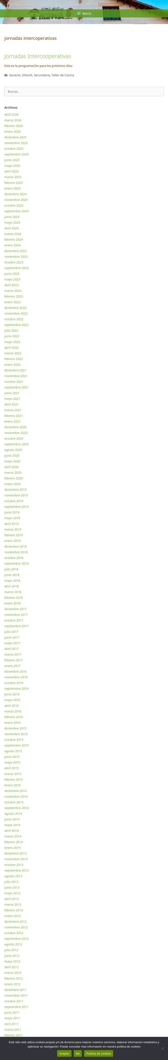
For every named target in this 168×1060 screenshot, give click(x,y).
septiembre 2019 (16, 507)
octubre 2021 (13, 381)
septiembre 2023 (16, 268)
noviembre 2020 (16, 433)
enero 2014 (12, 848)
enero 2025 (12, 188)
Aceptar (64, 1053)
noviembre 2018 (16, 552)
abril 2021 (11, 404)
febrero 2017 (13, 660)
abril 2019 (11, 524)
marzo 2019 (12, 529)
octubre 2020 (13, 438)
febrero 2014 (13, 842)
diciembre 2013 (15, 853)
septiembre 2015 (16, 745)
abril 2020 (11, 467)
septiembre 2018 (16, 563)
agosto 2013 (13, 876)
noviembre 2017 (16, 615)
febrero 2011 (13, 1035)
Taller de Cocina (63, 75)
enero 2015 (12, 785)
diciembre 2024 (15, 194)
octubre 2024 (13, 205)
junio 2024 (11, 217)
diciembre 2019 (15, 489)
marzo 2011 (12, 1029)
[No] (162, 1048)
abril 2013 (11, 899)
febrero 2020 (13, 478)
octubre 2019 (13, 501)
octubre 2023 (13, 262)
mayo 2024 (12, 222)
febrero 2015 (13, 779)
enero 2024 (12, 245)
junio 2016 (11, 694)
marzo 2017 (12, 654)
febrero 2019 (13, 535)
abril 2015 (11, 768)
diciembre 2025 (15, 137)
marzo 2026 (12, 120)
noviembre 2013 (16, 859)
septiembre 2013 (16, 870)
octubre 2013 (13, 865)
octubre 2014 (13, 802)
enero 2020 (12, 484)
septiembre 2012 (16, 938)
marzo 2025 (12, 177)
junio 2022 (11, 336)
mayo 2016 (12, 700)
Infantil (27, 75)
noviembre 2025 (16, 143)
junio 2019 (11, 512)
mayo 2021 (12, 399)
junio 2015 (11, 757)
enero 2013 (12, 916)
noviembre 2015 (16, 734)
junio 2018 (11, 575)
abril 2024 (11, 228)
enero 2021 (12, 421)
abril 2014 (11, 831)
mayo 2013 (12, 893)
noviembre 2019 (16, 495)
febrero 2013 (13, 910)
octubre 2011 (13, 1001)
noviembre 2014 (16, 796)
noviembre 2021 (16, 376)
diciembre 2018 (15, 546)
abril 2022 (11, 347)
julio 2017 (11, 632)
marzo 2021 (12, 410)
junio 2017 (11, 637)
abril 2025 (11, 171)
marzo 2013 (12, 904)
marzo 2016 (12, 711)
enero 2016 (12, 723)
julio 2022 (11, 330)
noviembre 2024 (16, 200)
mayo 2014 (12, 825)
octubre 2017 (13, 620)
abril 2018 (11, 586)
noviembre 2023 (16, 256)
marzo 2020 (12, 472)
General (14, 75)
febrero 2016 (13, 717)
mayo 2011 (12, 1018)
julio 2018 (11, 569)
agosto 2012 (13, 944)
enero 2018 (12, 603)
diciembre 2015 (15, 728)
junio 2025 (11, 160)
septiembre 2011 (16, 1007)
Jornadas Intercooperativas (37, 56)
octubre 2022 (13, 319)
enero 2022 (12, 364)
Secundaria (42, 75)
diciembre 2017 (15, 609)
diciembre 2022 (15, 308)
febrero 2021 (13, 416)
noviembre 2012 (16, 927)
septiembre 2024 (16, 211)
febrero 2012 (13, 978)
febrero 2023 (13, 296)
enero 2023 (12, 302)
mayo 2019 (12, 518)
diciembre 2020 (15, 427)
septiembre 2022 (16, 325)
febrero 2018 (13, 597)
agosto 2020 (13, 450)
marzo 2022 (12, 353)
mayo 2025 (12, 166)
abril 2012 (11, 967)
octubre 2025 (13, 148)
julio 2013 (11, 882)
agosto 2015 (13, 751)
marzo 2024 (12, 234)
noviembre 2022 (16, 313)
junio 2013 (11, 887)
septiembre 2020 (16, 444)
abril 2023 (11, 285)
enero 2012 (12, 984)
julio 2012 (11, 950)
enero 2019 (12, 541)
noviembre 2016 (16, 677)
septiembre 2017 (16, 626)
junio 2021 (11, 393)
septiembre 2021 (16, 387)
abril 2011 (11, 1024)
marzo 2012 (12, 973)
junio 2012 (11, 956)
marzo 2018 (12, 592)
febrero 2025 (13, 183)
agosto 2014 (13, 813)
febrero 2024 (13, 239)
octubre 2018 (13, 558)
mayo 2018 (12, 580)
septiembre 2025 (16, 154)
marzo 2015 (12, 774)
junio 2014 (11, 819)
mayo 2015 (12, 762)
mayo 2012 (12, 961)
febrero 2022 (13, 359)
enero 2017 (12, 666)
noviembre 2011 (16, 995)
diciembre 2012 (15, 921)
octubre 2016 (13, 683)
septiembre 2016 (16, 688)
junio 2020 (11, 455)
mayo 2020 (12, 461)
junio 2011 (11, 1012)
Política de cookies (98, 1053)
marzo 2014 (12, 836)
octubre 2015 (13, 740)
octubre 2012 (13, 933)
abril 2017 (11, 649)
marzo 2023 (12, 291)
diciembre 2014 (15, 791)
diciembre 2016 (15, 671)
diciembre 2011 (15, 990)
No (78, 1053)
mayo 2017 (12, 643)
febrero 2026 (13, 126)
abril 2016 (11, 705)
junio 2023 (11, 274)
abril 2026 (11, 114)
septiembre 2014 (16, 808)
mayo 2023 (12, 279)
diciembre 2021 (15, 370)
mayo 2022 (12, 342)
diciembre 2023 (15, 251)
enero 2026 (12, 131)
